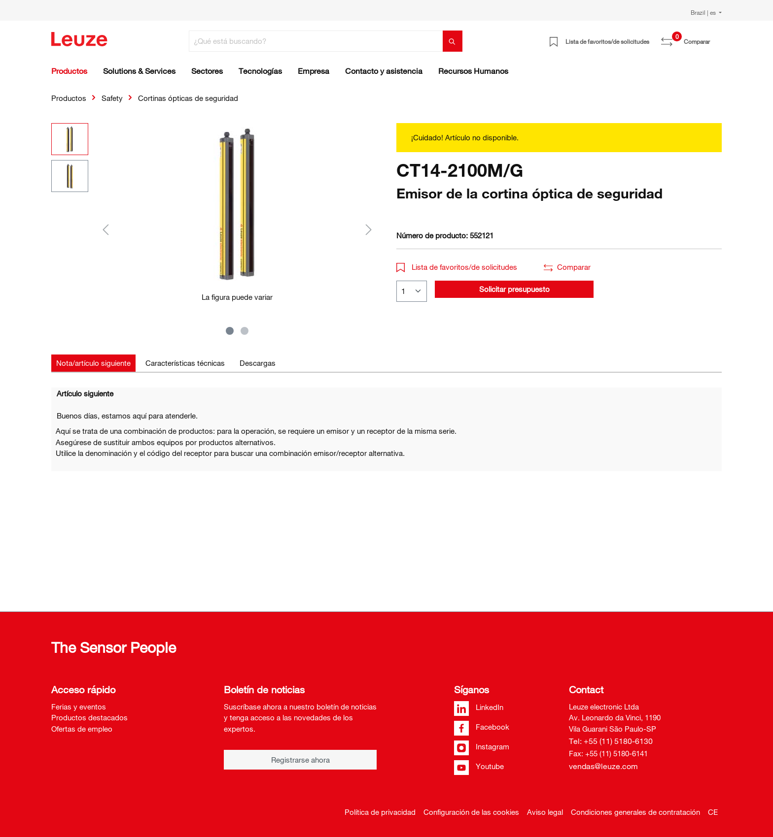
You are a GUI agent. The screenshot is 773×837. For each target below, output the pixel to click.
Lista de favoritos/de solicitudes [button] (456, 266)
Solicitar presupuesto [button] (514, 289)
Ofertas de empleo (81, 728)
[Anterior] (105, 229)
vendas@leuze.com (603, 766)
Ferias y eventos (78, 706)
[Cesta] (716, 38)
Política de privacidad (380, 811)
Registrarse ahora (300, 759)
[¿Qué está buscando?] (316, 41)
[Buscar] (452, 41)
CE (713, 811)
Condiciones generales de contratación (635, 811)
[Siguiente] (368, 229)
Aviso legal (545, 811)
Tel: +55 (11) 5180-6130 (611, 741)
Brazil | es (704, 12)
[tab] (93, 363)
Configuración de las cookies (471, 811)
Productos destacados (89, 717)
